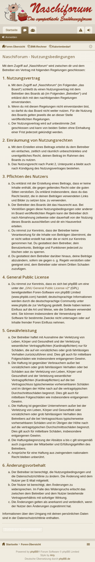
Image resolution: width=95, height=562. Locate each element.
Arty (52, 555)
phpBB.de (64, 558)
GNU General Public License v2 (47, 288)
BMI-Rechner (39, 46)
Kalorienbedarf (61, 46)
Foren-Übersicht (31, 544)
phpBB (34, 551)
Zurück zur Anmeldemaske (22, 529)
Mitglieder (33, 31)
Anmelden (11, 37)
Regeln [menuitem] (81, 31)
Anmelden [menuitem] (89, 31)
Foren (25, 31)
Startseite (12, 30)
